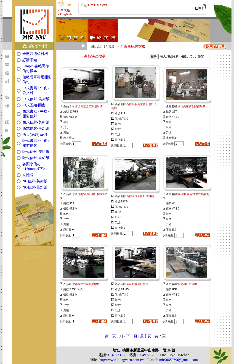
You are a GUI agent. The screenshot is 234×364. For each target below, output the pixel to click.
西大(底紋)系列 (34, 134)
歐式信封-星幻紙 (35, 158)
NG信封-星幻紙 (34, 187)
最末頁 (145, 336)
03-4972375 (146, 355)
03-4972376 (116, 355)
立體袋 (27, 175)
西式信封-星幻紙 (35, 128)
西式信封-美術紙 (35, 122)
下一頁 (131, 336)
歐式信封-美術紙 (35, 152)
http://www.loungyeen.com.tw (121, 360)
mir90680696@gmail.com (178, 360)
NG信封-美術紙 (34, 181)
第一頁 (110, 336)
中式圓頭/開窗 (33, 105)
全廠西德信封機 (35, 54)
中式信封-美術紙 (35, 99)
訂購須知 (29, 60)
